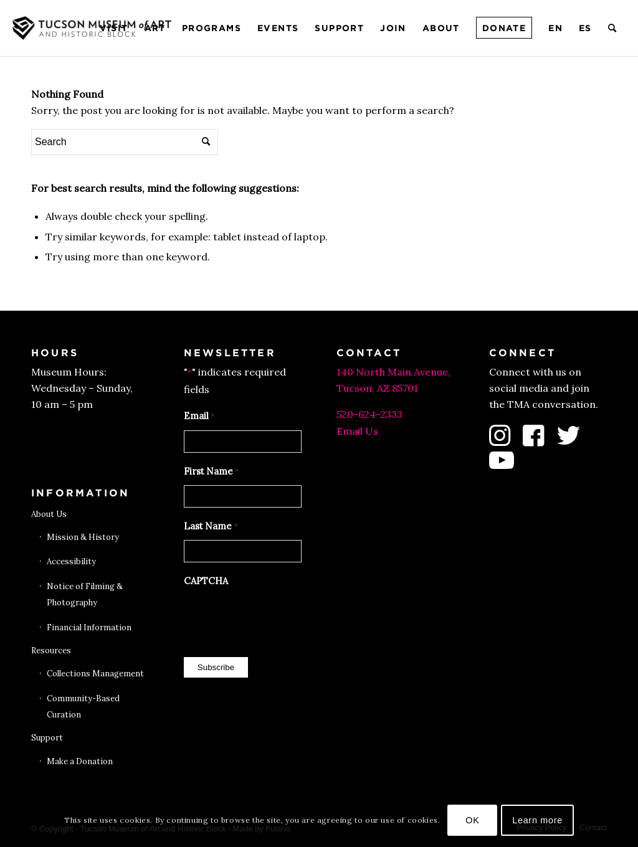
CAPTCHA (206, 581)
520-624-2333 (369, 414)
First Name (211, 472)
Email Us (357, 431)
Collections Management (95, 673)
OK (472, 820)
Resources (51, 650)
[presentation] (278, 619)
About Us (49, 514)
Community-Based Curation (83, 706)
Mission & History (83, 537)
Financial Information (89, 627)
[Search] (613, 28)
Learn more (537, 820)
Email (199, 417)
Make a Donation (80, 761)
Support (47, 737)
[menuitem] (114, 28)
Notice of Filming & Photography (85, 594)
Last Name (211, 527)
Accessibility (71, 561)
